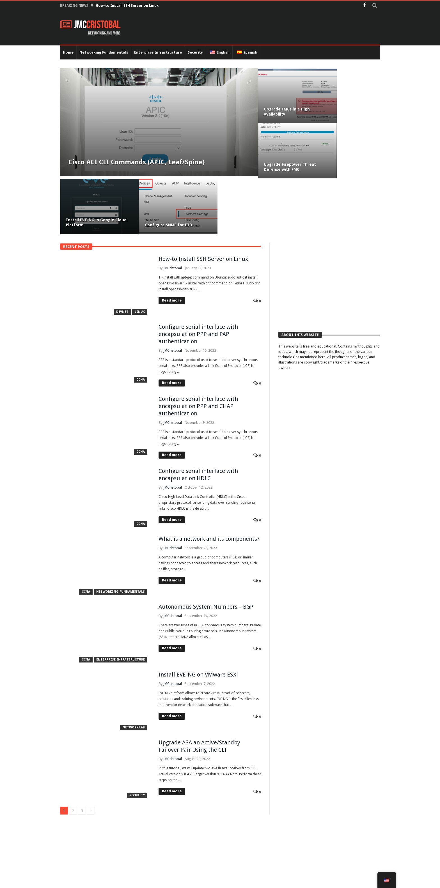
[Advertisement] (329, 227)
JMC (90, 25)
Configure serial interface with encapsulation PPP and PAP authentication (198, 280)
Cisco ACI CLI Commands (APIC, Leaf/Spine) (133, 166)
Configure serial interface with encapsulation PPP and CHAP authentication (198, 352)
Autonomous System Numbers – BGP (206, 552)
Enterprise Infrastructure (120, 605)
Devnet (122, 257)
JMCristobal (172, 214)
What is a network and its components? (209, 484)
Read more (172, 246)
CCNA (140, 325)
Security (137, 741)
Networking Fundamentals (120, 537)
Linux (140, 257)
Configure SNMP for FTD (340, 171)
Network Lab (134, 673)
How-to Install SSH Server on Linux (127, 5)
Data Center (369, 881)
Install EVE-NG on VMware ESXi (198, 620)
